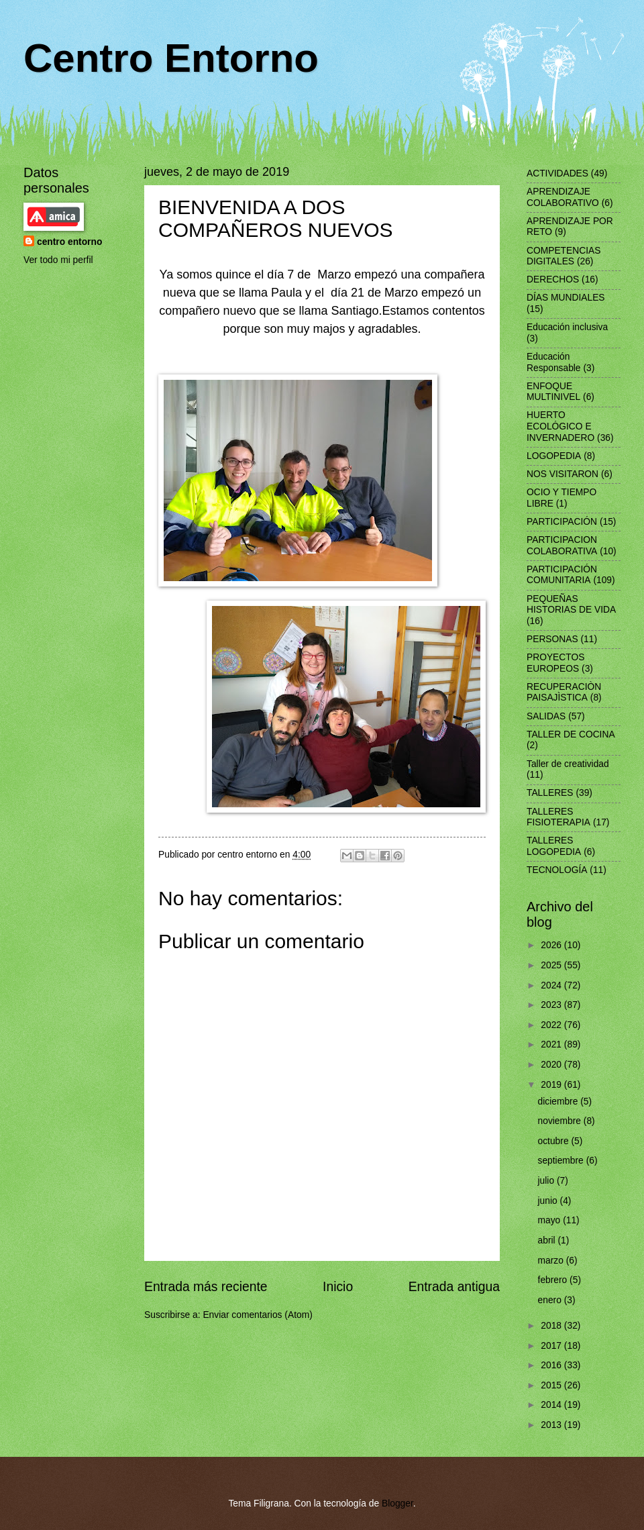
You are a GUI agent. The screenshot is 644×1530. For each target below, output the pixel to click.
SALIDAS (546, 716)
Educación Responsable (554, 362)
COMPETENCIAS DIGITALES (563, 256)
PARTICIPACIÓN (562, 522)
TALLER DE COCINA (571, 734)
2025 (552, 965)
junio (549, 1201)
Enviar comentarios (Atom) (257, 1315)
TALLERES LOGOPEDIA (554, 846)
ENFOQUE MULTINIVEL (553, 392)
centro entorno (69, 242)
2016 (552, 1365)
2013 (552, 1425)
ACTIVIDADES (557, 173)
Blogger (397, 1503)
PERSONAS (552, 639)
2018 (552, 1326)
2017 (552, 1346)
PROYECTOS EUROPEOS (555, 663)
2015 (552, 1385)
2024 (552, 985)
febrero (554, 1280)
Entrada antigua (454, 1287)
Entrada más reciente (206, 1287)
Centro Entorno (171, 58)
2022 (552, 1025)
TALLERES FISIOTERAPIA (558, 817)
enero (551, 1300)
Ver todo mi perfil (58, 260)
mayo (551, 1220)
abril (548, 1240)
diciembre (559, 1101)
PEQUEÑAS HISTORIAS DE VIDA (571, 604)
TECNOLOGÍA (557, 870)
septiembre (562, 1161)
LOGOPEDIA (554, 456)
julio (547, 1181)
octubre (555, 1141)
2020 (552, 1065)
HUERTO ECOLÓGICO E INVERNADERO (560, 426)
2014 (552, 1405)
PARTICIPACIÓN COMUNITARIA (562, 575)
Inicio (338, 1287)
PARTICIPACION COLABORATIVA (562, 545)
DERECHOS (553, 279)
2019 (552, 1085)
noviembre (561, 1121)
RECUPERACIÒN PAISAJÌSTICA (564, 692)
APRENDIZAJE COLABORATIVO (563, 197)
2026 (552, 945)
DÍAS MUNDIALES (566, 298)
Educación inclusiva (567, 327)
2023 (552, 1005)
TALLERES (550, 793)
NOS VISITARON (562, 474)
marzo (552, 1261)
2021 (552, 1044)
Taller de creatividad (568, 764)
